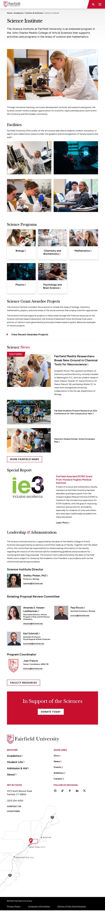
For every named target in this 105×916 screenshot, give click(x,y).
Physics (19, 284)
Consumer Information (39, 906)
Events (57, 767)
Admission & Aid (17, 768)
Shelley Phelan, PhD (34, 575)
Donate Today (51, 711)
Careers (58, 778)
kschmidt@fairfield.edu (33, 644)
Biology (20, 250)
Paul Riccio (77, 607)
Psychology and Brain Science (52, 286)
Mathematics (82, 250)
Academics (19, 13)
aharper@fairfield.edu (33, 623)
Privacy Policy (13, 906)
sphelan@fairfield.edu (33, 583)
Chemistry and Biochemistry (52, 252)
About (11, 774)
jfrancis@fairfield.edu (33, 668)
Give (56, 755)
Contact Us (14, 806)
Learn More (62, 522)
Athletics (59, 773)
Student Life (15, 762)
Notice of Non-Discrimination (71, 906)
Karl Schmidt (30, 633)
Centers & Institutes (34, 13)
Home (9, 13)
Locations (13, 811)
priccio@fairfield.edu (80, 615)
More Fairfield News (24, 459)
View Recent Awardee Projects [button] (29, 334)
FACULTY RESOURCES (23, 682)
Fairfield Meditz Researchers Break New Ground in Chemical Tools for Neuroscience (76, 360)
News (57, 761)
